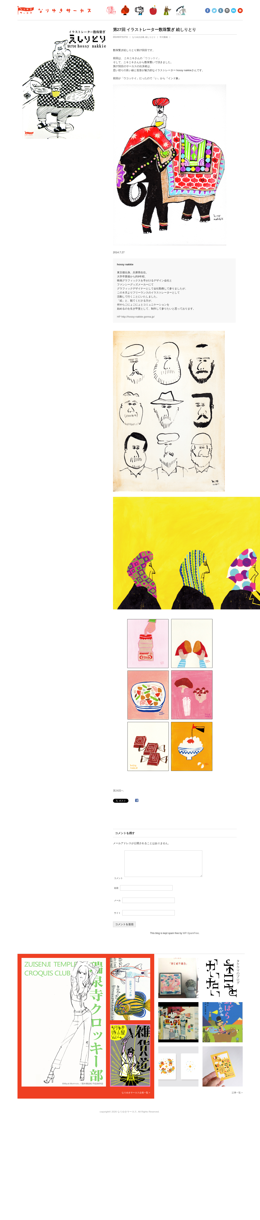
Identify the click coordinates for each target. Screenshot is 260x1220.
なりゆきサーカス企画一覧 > (136, 1097)
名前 (116, 893)
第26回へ (118, 790)
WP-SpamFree (191, 938)
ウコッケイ (151, 58)
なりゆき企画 (138, 37)
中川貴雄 (164, 37)
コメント (118, 883)
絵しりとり (150, 37)
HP (119, 316)
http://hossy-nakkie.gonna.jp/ (138, 316)
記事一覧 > (237, 1097)
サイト (117, 918)
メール (117, 905)
